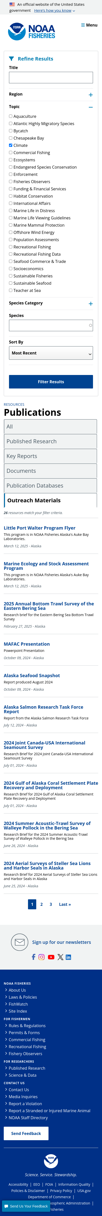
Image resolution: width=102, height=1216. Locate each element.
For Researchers (19, 1061)
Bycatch (18, 131)
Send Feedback (26, 1133)
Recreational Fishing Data (35, 254)
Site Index (18, 1011)
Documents (21, 470)
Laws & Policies (23, 997)
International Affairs (29, 203)
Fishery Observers (25, 1053)
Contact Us (14, 1083)
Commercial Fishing (29, 152)
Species (16, 315)
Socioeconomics (26, 268)
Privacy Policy (61, 1190)
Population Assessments (34, 239)
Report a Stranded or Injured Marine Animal (49, 1110)
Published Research (31, 441)
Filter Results (51, 381)
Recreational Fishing (30, 247)
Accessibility (18, 1184)
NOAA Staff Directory (28, 1117)
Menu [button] (89, 25)
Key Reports (21, 456)
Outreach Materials (34, 500)
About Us (17, 990)
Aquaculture (22, 116)
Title (13, 67)
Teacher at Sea (25, 290)
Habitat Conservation (31, 196)
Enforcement (23, 174)
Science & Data (22, 1075)
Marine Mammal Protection (36, 225)
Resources (14, 404)
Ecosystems (22, 160)
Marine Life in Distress (32, 210)
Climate (18, 145)
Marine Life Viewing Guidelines (39, 218)
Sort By (16, 342)
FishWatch (18, 1004)
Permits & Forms (24, 1032)
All (9, 426)
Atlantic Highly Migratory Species (41, 123)
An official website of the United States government (47, 7)
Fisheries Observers (29, 181)
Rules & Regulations (27, 1025)
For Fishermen (17, 1019)
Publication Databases (34, 485)
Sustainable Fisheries (30, 276)
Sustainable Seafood (30, 283)
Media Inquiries (23, 1096)
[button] (26, 1206)
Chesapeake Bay (26, 138)
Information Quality (74, 1184)
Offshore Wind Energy (31, 232)
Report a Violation (25, 1103)
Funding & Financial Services (37, 189)
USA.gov (83, 1190)
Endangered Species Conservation (43, 167)
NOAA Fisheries (17, 983)
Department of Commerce (49, 1196)
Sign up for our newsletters (61, 942)
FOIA (49, 1184)
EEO (37, 1184)
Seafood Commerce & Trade (37, 261)
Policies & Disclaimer (28, 1190)
